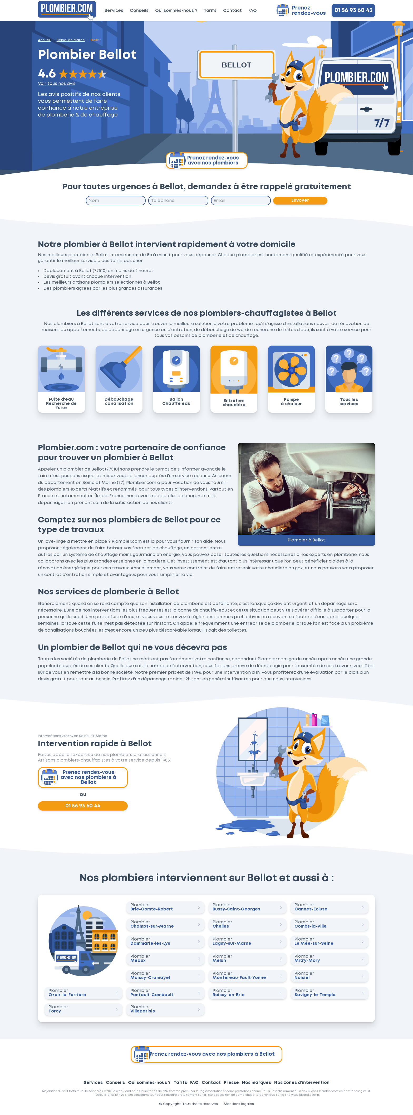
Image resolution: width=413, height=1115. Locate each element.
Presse (231, 1085)
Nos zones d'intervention (302, 1085)
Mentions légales (239, 1106)
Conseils (139, 11)
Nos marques (256, 1085)
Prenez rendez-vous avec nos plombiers (204, 160)
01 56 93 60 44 (83, 807)
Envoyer (300, 201)
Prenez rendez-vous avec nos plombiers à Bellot (79, 778)
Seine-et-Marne (71, 40)
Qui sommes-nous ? (176, 11)
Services (114, 11)
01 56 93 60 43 (353, 10)
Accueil (44, 40)
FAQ (252, 11)
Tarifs (210, 11)
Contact (232, 11)
